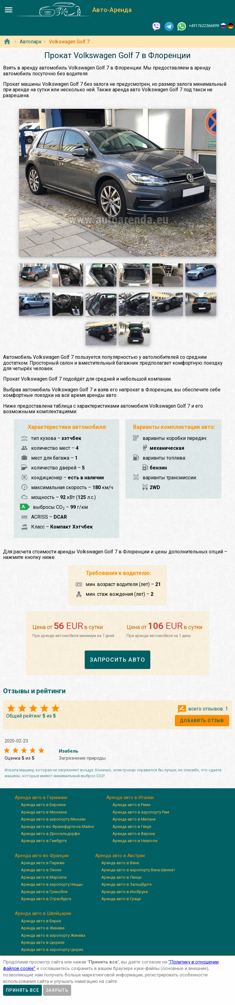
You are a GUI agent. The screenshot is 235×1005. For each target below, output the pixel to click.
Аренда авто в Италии (130, 797)
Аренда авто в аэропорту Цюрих (52, 949)
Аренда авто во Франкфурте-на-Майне (57, 826)
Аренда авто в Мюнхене (44, 812)
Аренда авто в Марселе (44, 877)
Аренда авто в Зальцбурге (126, 884)
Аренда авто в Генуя (131, 826)
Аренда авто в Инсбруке (124, 891)
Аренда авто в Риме (131, 804)
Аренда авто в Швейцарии (43, 913)
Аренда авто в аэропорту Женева (53, 935)
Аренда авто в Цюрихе (42, 942)
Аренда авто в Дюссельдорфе (50, 833)
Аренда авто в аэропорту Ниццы (52, 884)
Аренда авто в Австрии (120, 855)
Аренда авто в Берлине (43, 804)
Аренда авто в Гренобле (44, 891)
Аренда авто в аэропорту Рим (140, 812)
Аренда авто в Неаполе (134, 840)
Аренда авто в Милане (134, 819)
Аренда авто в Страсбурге (46, 898)
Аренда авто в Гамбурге (44, 840)
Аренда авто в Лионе (41, 870)
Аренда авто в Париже (42, 863)
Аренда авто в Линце (121, 877)
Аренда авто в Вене (120, 863)
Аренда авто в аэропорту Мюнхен (53, 819)
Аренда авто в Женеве (42, 928)
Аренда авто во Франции (42, 855)
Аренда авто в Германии (41, 797)
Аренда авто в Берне (41, 921)
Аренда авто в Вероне (133, 833)
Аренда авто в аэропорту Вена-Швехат (138, 870)
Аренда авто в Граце (121, 898)
